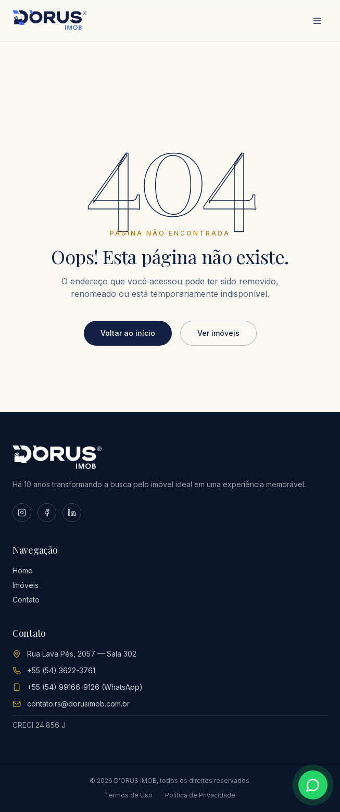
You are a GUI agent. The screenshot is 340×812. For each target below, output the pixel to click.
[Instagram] (21, 512)
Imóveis (25, 585)
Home (22, 570)
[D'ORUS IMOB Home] (49, 20)
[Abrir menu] (317, 20)
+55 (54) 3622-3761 (61, 670)
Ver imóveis (218, 333)
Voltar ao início (127, 333)
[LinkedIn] (71, 512)
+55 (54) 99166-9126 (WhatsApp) (85, 687)
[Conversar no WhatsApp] (313, 785)
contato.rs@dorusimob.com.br (78, 703)
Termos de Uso (129, 795)
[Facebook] (46, 512)
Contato (26, 599)
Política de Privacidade (200, 795)
